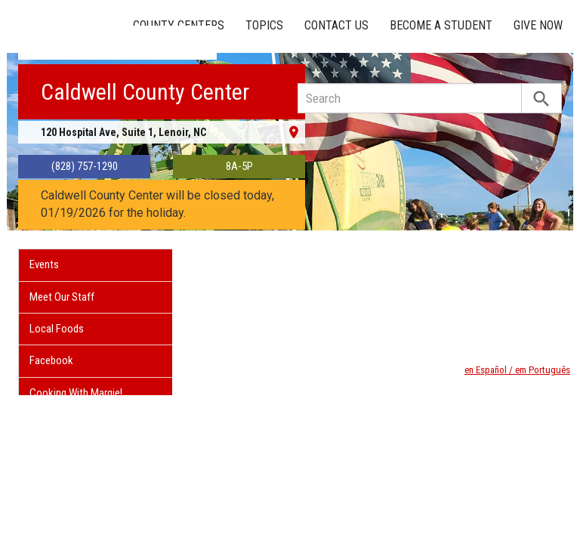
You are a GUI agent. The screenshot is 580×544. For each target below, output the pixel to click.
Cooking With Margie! (75, 393)
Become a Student (441, 25)
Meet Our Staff (61, 297)
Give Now (538, 25)
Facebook (51, 360)
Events (44, 264)
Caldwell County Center (145, 92)
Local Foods (56, 328)
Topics (264, 25)
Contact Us (336, 25)
